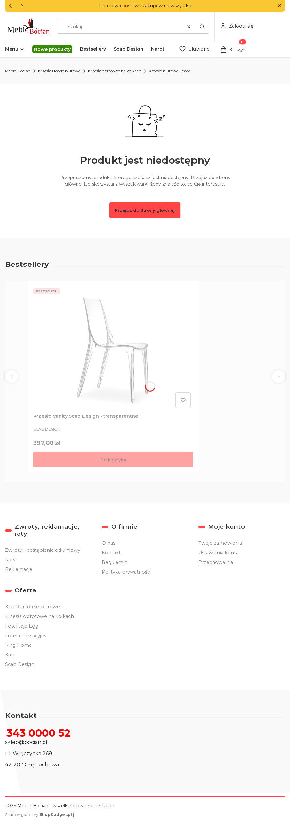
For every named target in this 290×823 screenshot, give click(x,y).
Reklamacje (18, 569)
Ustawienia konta (218, 553)
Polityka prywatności (126, 572)
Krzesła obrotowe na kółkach (114, 70)
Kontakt (111, 553)
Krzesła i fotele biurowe (59, 70)
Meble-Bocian (17, 70)
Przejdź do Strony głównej (145, 210)
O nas (108, 543)
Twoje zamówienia (220, 543)
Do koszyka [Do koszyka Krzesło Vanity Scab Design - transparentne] (113, 459)
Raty (10, 560)
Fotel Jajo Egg (21, 626)
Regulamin (114, 562)
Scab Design (19, 664)
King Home (18, 645)
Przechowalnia (215, 562)
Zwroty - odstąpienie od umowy (42, 550)
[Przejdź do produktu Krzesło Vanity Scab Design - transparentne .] (113, 348)
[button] (279, 6)
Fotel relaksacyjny (26, 635)
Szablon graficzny (39, 814)
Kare (10, 655)
